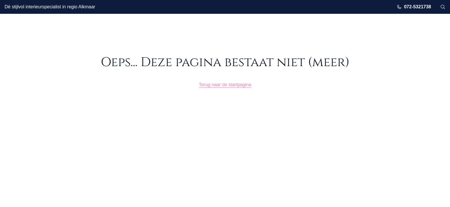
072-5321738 (414, 6)
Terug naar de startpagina (225, 84)
